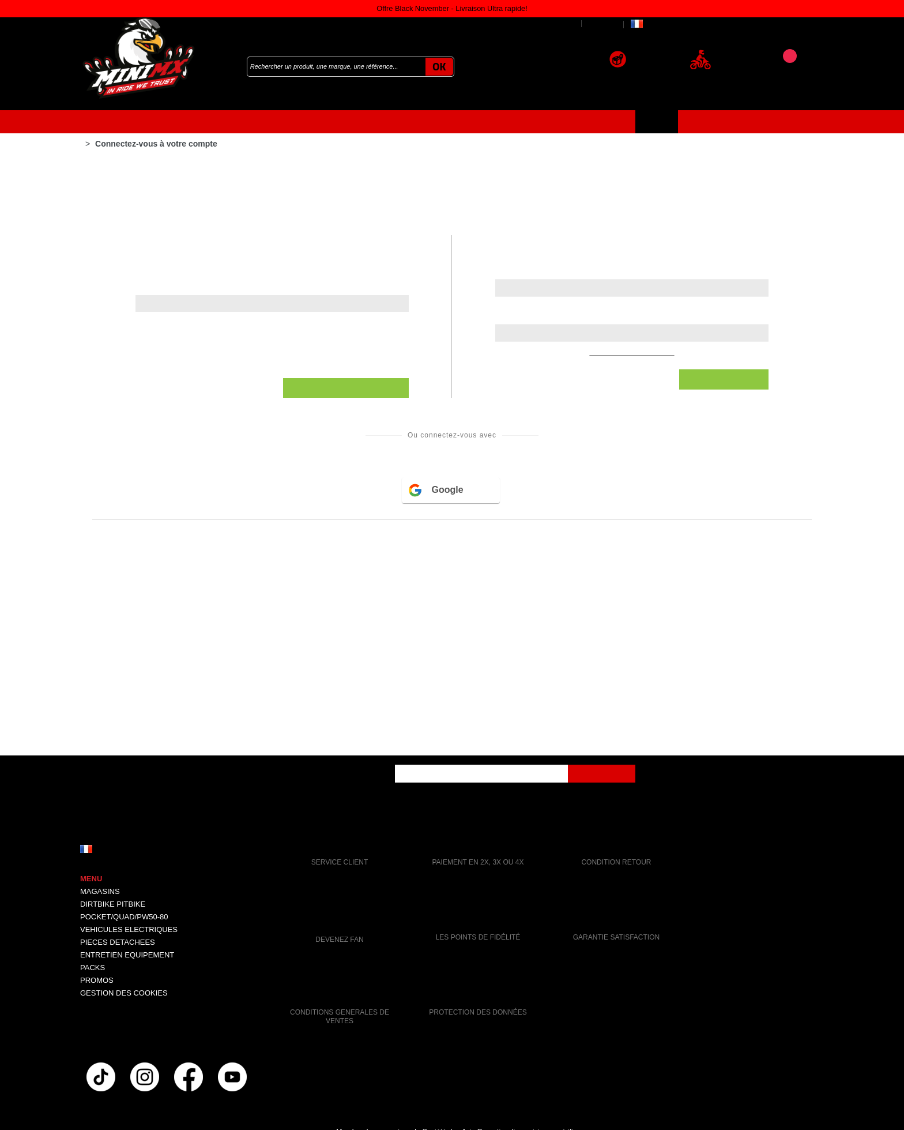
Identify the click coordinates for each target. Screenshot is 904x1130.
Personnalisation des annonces (369, 268)
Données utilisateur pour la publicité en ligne (400, 227)
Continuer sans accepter (452, 132)
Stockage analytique (345, 310)
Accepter (452, 473)
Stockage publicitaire (347, 185)
